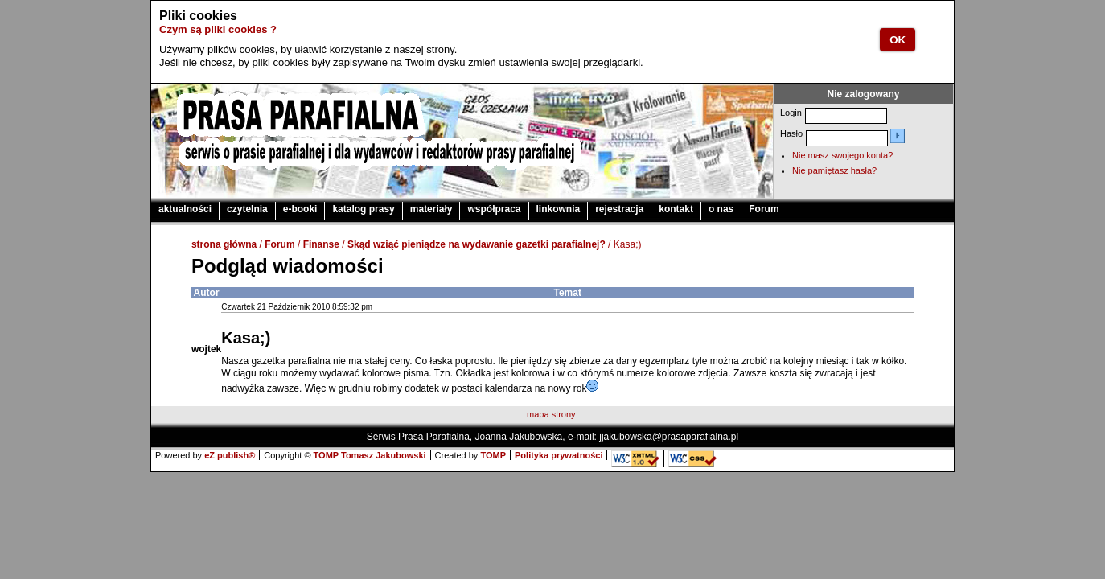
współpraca (493, 209)
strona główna (224, 244)
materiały (431, 209)
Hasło (791, 133)
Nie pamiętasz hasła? (834, 170)
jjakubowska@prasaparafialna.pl (668, 436)
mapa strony (551, 414)
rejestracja (619, 209)
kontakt (676, 209)
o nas (721, 209)
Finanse (321, 244)
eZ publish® (229, 455)
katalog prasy (363, 209)
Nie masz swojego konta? (842, 155)
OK (897, 40)
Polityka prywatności (558, 455)
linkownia (558, 209)
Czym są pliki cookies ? (218, 29)
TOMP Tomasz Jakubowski (370, 455)
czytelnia (247, 209)
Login (791, 112)
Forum (763, 209)
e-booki (300, 209)
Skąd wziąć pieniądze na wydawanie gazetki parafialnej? (476, 244)
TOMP (493, 455)
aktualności (185, 209)
